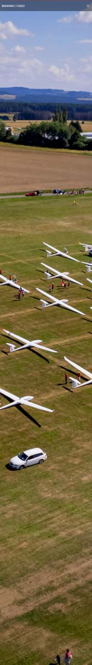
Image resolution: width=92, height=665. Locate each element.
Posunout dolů (47, 661)
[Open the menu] (88, 5)
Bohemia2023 (13, 6)
